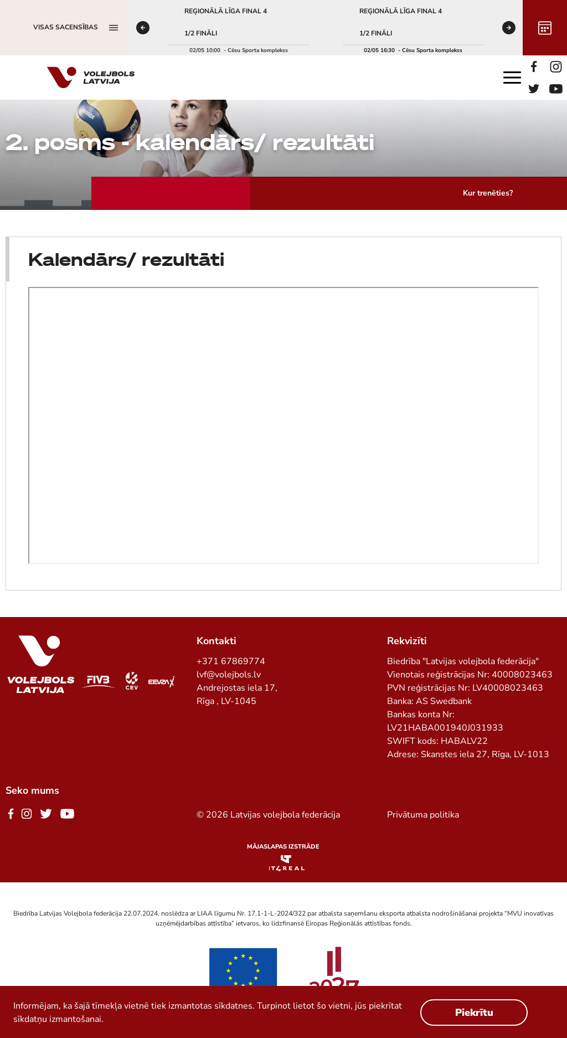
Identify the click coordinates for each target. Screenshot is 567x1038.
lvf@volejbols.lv (229, 675)
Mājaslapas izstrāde (283, 847)
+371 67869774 (231, 661)
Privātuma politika (423, 815)
